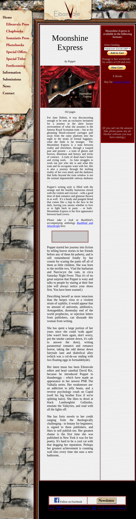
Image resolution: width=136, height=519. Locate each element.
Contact (122, 508)
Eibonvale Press (59, 508)
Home (51, 508)
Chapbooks (68, 508)
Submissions (115, 508)
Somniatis (76, 508)
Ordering (107, 508)
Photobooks (85, 508)
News (101, 508)
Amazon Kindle (121, 81)
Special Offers (93, 508)
